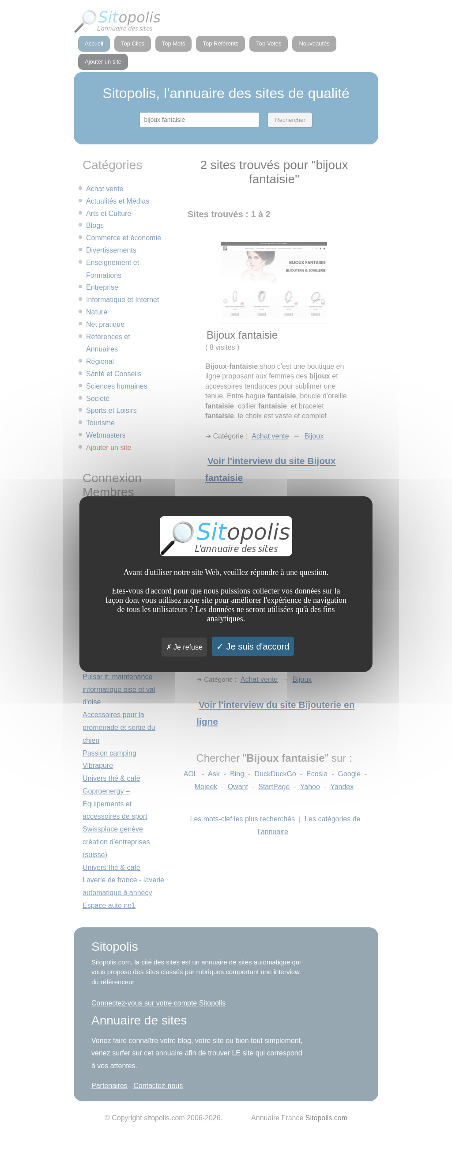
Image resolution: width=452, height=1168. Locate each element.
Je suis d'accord (252, 646)
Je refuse (184, 647)
